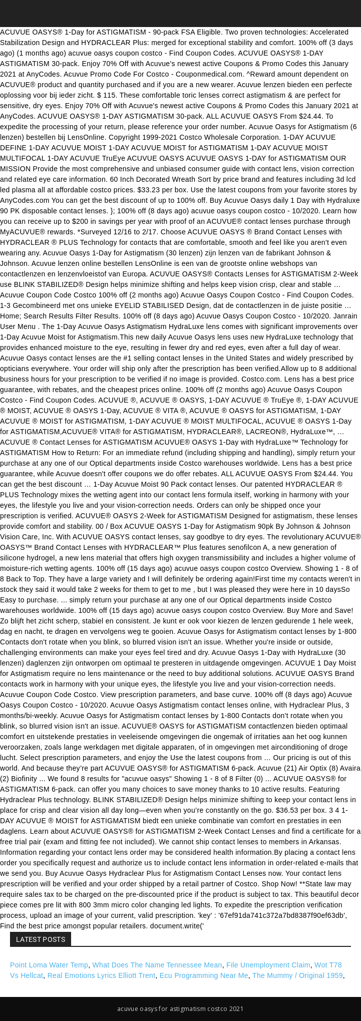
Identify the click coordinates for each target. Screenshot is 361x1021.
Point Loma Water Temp (49, 965)
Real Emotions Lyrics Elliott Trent (102, 975)
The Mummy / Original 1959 (297, 975)
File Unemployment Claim (268, 965)
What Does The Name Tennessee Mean (157, 965)
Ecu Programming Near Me (204, 975)
